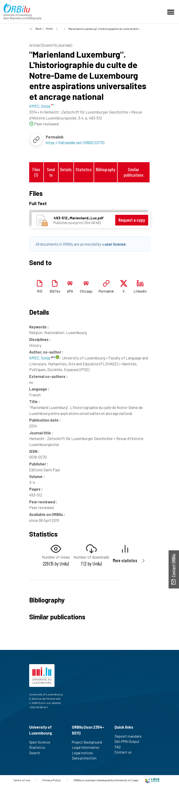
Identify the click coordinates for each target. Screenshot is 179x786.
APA (70, 291)
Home (49, 28)
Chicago (86, 291)
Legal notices (84, 753)
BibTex (55, 291)
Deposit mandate (130, 736)
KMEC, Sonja (42, 357)
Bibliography (105, 169)
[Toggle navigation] (171, 12)
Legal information (87, 747)
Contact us (125, 752)
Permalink (106, 291)
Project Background (89, 742)
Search (36, 753)
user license (115, 244)
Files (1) (36, 172)
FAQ (120, 747)
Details (66, 169)
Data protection (86, 758)
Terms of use (21, 780)
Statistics (84, 169)
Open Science (41, 742)
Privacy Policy (51, 780)
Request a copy (132, 220)
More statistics (125, 560)
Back (38, 28)
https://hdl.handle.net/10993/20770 (75, 142)
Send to (51, 172)
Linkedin (140, 291)
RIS (39, 291)
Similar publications (133, 172)
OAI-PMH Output (129, 741)
